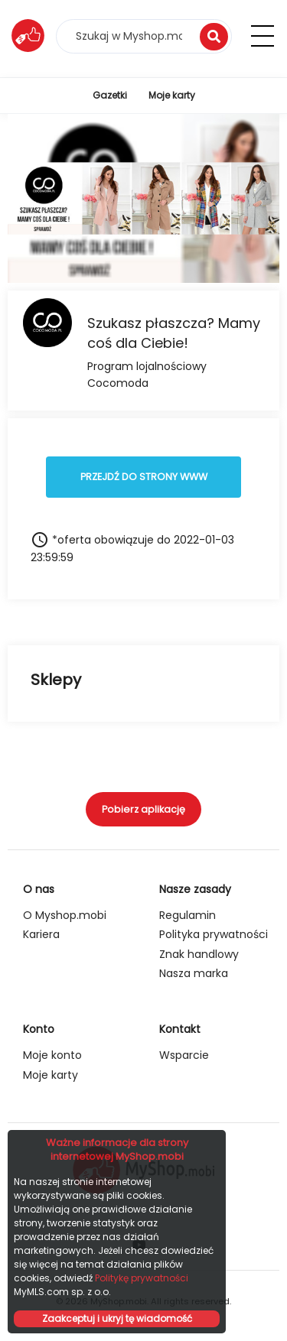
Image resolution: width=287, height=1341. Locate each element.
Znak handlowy (199, 954)
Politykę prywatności (141, 1277)
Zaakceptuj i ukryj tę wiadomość (117, 1318)
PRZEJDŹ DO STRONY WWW (143, 476)
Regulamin (187, 915)
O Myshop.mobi (64, 915)
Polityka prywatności (213, 934)
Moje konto (52, 1055)
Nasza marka (193, 973)
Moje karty (171, 95)
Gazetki (110, 95)
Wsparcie (184, 1055)
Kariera (41, 934)
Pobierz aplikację (143, 809)
